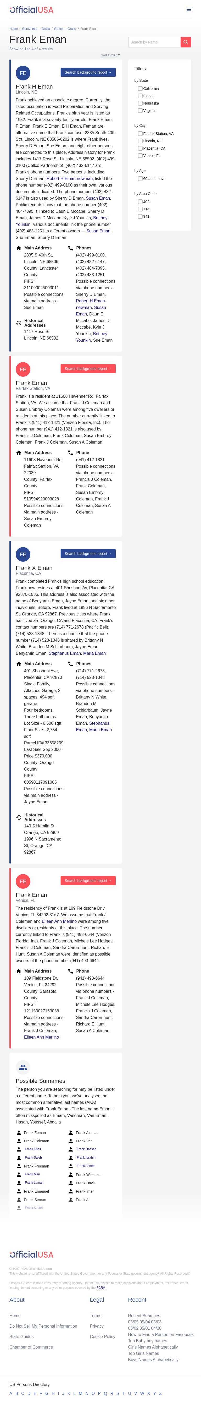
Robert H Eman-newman (70, 178)
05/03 (156, 1322)
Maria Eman (94, 653)
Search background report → (88, 72)
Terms (96, 1315)
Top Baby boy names (147, 1341)
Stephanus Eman (65, 653)
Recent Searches (144, 1315)
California (151, 88)
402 (146, 201)
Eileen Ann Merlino (59, 921)
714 (146, 209)
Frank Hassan (82, 1149)
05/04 (144, 1322)
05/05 (133, 1322)
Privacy (97, 1326)
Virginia (149, 110)
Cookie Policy (102, 1336)
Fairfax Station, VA (158, 133)
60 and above (154, 178)
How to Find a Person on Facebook (161, 1334)
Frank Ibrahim (82, 1158)
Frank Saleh (29, 1158)
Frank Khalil (29, 1149)
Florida (149, 96)
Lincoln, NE (152, 141)
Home (15, 1315)
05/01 (144, 1328)
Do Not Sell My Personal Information (43, 1326)
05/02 (133, 1328)
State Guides (21, 1336)
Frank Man (28, 1174)
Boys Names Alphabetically (153, 1359)
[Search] (154, 42)
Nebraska (151, 103)
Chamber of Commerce (31, 1347)
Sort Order (109, 55)
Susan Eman (98, 198)
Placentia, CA (154, 148)
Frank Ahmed (82, 1166)
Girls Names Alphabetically (153, 1347)
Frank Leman (29, 1183)
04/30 (156, 1328)
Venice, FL (152, 155)
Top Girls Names (143, 1353)
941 (146, 216)
